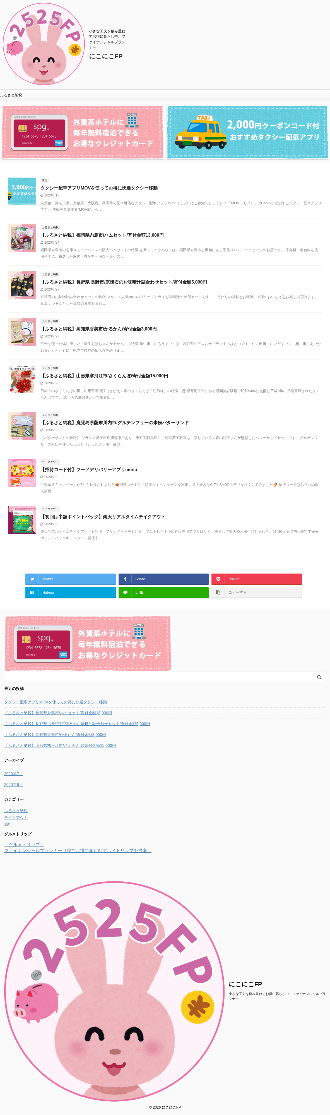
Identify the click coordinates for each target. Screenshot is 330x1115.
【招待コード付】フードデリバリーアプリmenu (88, 469)
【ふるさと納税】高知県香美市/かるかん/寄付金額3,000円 (98, 329)
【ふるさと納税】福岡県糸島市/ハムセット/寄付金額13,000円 (102, 235)
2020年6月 (13, 784)
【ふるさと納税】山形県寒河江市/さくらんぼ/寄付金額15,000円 (104, 375)
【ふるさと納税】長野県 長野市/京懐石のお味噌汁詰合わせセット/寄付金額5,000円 (123, 282)
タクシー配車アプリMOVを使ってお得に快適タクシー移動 (99, 188)
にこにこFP (105, 56)
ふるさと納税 (11, 95)
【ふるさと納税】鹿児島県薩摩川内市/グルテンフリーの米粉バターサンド (114, 422)
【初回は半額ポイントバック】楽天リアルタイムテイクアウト (102, 516)
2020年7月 (13, 773)
